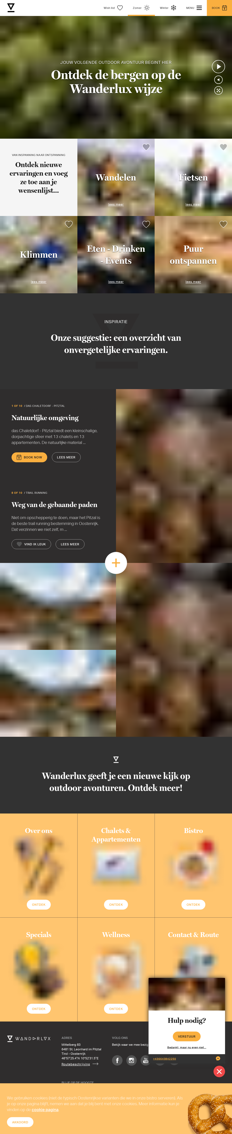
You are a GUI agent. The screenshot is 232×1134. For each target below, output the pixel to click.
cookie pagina (45, 1109)
